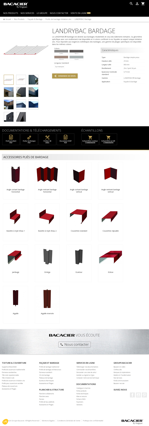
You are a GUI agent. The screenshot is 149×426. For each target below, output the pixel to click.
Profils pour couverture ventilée (12, 383)
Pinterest (144, 394)
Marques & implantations (122, 372)
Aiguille (15, 313)
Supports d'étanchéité (9, 367)
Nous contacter (74, 344)
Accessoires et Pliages (9, 389)
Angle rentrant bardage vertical (110, 190)
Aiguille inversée (47, 313)
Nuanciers (79, 402)
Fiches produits (81, 391)
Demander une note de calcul (86, 372)
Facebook (132, 394)
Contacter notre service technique (87, 378)
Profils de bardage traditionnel (49, 367)
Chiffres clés (118, 370)
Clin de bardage (44, 375)
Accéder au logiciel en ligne (85, 375)
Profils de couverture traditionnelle (13, 370)
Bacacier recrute (119, 383)
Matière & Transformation (122, 375)
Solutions (79, 405)
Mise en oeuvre (81, 396)
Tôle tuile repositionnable (10, 375)
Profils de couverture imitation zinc (13, 381)
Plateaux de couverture (9, 386)
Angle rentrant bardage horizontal (47, 190)
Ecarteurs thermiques (46, 381)
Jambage (15, 272)
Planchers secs (44, 396)
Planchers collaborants (46, 394)
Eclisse (110, 272)
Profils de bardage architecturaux (50, 370)
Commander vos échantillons (86, 370)
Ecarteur (79, 272)
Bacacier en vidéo (119, 367)
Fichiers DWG (81, 399)
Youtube (138, 394)
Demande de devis (65, 76)
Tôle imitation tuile (8, 378)
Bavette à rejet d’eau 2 (47, 231)
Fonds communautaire (121, 381)
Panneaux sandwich (45, 372)
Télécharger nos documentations (87, 367)
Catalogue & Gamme (83, 388)
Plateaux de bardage (46, 378)
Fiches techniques (82, 394)
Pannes (41, 399)
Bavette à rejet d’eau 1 (15, 231)
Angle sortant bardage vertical (79, 190)
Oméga (47, 272)
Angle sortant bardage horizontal (16, 190)
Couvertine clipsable (111, 231)
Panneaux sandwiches (9, 372)
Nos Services (118, 378)
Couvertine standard (79, 231)
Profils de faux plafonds (46, 402)
